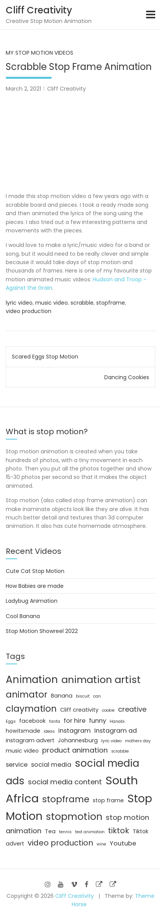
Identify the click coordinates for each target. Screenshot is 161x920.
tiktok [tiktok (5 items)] (118, 830)
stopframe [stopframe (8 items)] (65, 799)
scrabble (82, 303)
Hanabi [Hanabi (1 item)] (117, 721)
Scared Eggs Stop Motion (45, 356)
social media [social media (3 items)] (51, 764)
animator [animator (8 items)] (27, 694)
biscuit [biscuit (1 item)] (83, 696)
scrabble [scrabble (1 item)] (120, 751)
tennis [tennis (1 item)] (65, 832)
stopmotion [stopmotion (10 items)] (74, 816)
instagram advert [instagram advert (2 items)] (30, 740)
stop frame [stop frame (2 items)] (108, 800)
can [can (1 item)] (97, 696)
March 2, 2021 (23, 88)
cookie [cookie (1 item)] (108, 710)
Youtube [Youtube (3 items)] (123, 843)
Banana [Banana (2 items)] (61, 695)
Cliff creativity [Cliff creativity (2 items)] (79, 710)
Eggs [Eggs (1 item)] (11, 721)
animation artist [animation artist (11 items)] (101, 679)
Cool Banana (23, 616)
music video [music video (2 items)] (22, 750)
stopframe (110, 303)
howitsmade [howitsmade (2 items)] (23, 731)
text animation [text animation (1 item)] (90, 832)
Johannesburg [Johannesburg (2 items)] (78, 740)
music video (51, 303)
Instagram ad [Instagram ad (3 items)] (115, 730)
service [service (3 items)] (17, 764)
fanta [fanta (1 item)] (54, 721)
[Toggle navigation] (150, 14)
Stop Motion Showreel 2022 (42, 631)
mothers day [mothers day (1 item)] (138, 741)
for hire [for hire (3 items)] (74, 720)
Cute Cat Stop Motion (35, 571)
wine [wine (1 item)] (101, 844)
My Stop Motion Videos (39, 53)
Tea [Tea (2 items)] (50, 831)
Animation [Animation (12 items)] (32, 679)
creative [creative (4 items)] (132, 709)
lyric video (19, 303)
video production (28, 311)
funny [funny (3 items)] (97, 720)
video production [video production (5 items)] (60, 842)
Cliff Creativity (39, 10)
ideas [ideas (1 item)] (49, 731)
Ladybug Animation (32, 601)
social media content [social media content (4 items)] (65, 782)
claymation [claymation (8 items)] (31, 709)
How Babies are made (35, 586)
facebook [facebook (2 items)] (32, 721)
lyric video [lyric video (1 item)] (111, 741)
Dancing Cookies (126, 377)
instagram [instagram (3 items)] (74, 730)
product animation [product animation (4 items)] (75, 750)
